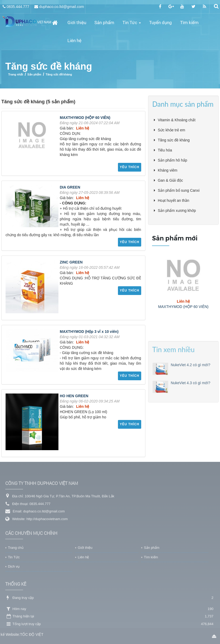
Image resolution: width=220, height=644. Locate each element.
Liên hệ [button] (75, 40)
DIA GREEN (70, 188)
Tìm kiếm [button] (189, 22)
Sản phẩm (151, 588)
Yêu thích (129, 167)
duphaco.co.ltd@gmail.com (61, 7)
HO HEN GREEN (74, 396)
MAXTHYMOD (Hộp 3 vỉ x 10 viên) (89, 332)
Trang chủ (16, 588)
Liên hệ (83, 598)
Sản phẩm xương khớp (177, 211)
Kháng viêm (167, 171)
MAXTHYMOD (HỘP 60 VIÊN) (85, 118)
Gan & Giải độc (170, 181)
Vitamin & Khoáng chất (176, 120)
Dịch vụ (14, 607)
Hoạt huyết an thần (173, 201)
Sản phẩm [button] (104, 22)
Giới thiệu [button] (77, 22)
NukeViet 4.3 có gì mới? (190, 434)
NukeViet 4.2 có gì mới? (190, 416)
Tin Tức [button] (132, 24)
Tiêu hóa (165, 151)
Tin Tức (14, 598)
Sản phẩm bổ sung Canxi (179, 191)
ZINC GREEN (71, 263)
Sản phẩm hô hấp (172, 161)
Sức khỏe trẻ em (171, 130)
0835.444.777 (18, 7)
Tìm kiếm (151, 598)
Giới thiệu (85, 588)
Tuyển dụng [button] (160, 22)
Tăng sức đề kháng (174, 140)
